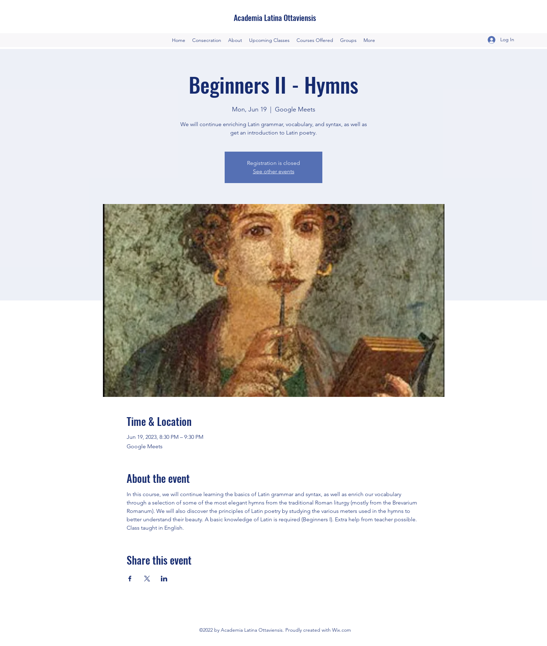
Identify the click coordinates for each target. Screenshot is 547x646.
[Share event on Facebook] (130, 578)
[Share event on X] (147, 578)
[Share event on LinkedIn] (164, 578)
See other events (273, 171)
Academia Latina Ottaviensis (275, 17)
